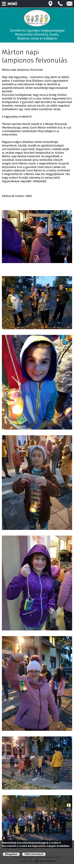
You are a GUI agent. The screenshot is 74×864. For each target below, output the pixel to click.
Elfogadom (11, 854)
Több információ (33, 854)
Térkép (51, 4)
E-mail (69, 4)
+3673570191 (60, 4)
